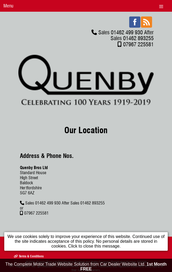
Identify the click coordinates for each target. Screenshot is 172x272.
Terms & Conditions (29, 256)
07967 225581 (138, 44)
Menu (8, 6)
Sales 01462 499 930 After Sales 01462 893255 (126, 35)
